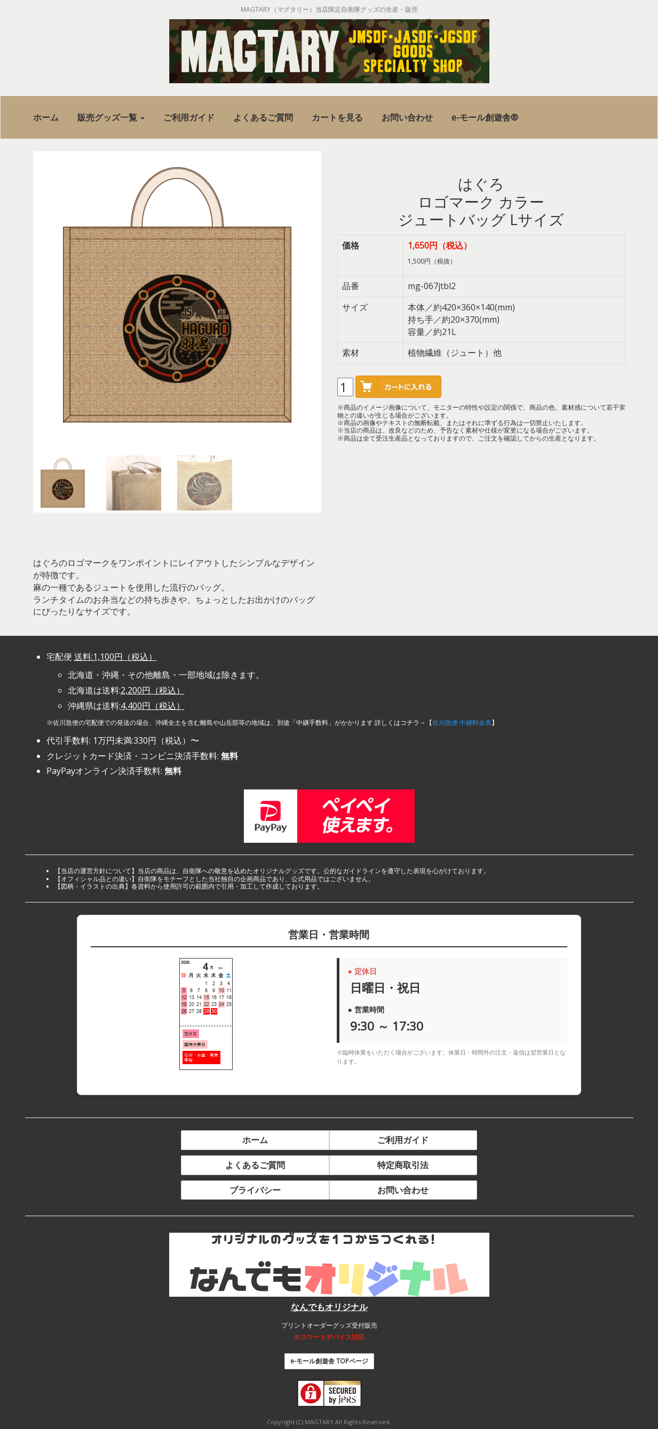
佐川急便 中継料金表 (461, 722)
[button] (111, 117)
